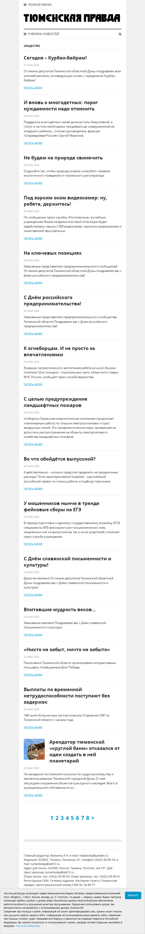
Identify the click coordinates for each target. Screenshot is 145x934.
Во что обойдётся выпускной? (60, 459)
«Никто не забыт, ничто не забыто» (67, 649)
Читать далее (33, 87)
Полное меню (38, 5)
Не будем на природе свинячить (63, 158)
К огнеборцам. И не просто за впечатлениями (59, 351)
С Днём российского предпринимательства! (52, 300)
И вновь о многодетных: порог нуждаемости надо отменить (61, 105)
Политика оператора (28, 925)
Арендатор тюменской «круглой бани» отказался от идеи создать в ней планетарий (84, 751)
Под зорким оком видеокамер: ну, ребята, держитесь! (65, 201)
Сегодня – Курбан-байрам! (55, 58)
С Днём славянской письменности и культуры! (67, 561)
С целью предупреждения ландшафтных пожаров (55, 402)
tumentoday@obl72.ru (45, 864)
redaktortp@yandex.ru (93, 856)
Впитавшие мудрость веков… (60, 609)
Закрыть (133, 895)
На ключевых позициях (53, 253)
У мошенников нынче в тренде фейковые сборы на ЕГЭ (61, 506)
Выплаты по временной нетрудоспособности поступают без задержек (67, 695)
